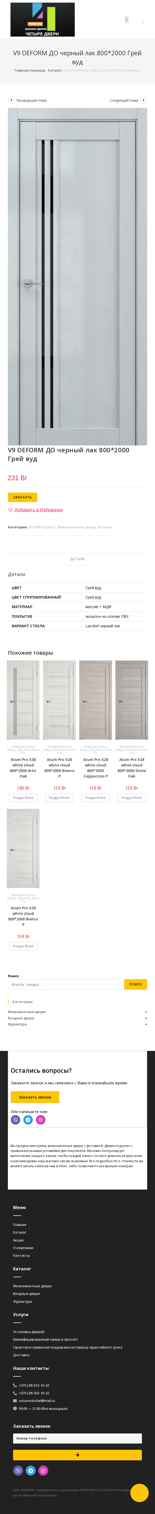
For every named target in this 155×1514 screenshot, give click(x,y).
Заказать (22, 497)
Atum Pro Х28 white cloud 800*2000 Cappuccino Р (95, 768)
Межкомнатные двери (76, 527)
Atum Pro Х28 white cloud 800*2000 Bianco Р (23, 916)
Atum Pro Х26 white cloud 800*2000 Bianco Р (59, 768)
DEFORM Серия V (42, 527)
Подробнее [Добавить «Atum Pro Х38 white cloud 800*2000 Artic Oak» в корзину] (23, 797)
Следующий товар (124, 100)
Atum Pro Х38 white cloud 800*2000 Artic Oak (23, 768)
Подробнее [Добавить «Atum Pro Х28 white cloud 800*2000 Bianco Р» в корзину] (23, 946)
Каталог (55, 70)
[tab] (77, 559)
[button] (126, 19)
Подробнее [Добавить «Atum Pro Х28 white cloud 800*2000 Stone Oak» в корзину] (131, 797)
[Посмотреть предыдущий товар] (11, 100)
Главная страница (30, 70)
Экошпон (105, 527)
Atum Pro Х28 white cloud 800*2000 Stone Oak (131, 768)
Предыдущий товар (32, 100)
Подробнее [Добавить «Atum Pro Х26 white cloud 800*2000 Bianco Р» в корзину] (59, 797)
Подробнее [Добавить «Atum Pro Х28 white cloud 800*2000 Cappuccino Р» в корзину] (95, 797)
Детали (77, 559)
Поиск (13, 976)
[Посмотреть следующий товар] (143, 100)
